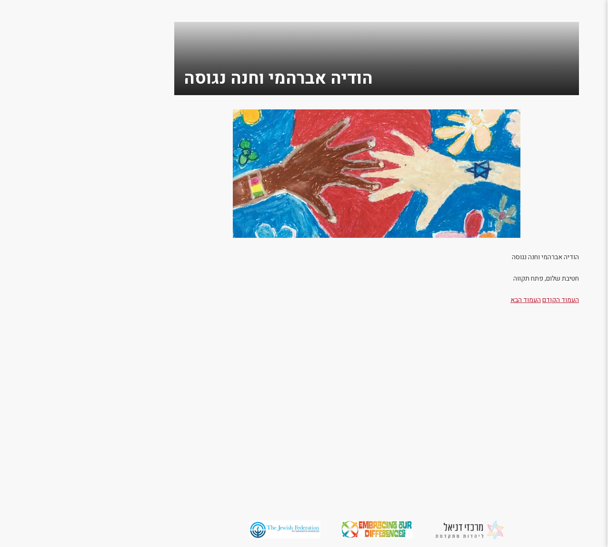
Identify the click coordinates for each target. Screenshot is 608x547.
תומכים (584, 130)
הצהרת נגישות (571, 360)
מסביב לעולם (574, 145)
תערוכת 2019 (573, 221)
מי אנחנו (583, 91)
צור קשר (582, 160)
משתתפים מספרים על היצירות (563, 317)
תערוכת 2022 (573, 191)
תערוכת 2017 (573, 251)
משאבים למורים (568, 297)
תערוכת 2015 (573, 282)
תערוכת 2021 (573, 206)
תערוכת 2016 (573, 267)
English (583, 390)
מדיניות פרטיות (569, 375)
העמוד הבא (426, 300)
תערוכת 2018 (573, 236)
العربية (586, 406)
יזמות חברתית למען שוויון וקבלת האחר (561, 341)
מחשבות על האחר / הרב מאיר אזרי (562, 110)
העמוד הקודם (461, 300)
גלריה (587, 175)
